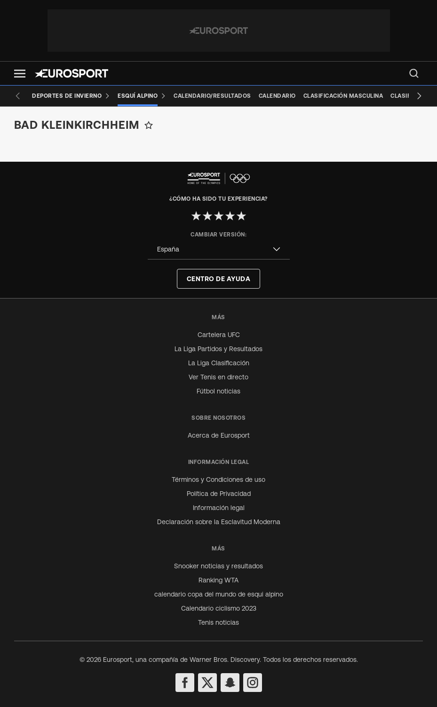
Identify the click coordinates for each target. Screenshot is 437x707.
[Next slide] (419, 96)
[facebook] (184, 682)
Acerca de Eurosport (219, 435)
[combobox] (219, 249)
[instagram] (252, 682)
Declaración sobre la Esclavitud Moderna (218, 522)
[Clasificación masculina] (343, 96)
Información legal (219, 507)
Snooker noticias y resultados (218, 566)
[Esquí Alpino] (142, 96)
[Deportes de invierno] (71, 96)
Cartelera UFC (219, 334)
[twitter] (207, 682)
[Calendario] (277, 96)
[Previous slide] (18, 96)
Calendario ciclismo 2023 (218, 608)
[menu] (414, 73)
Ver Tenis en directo (218, 377)
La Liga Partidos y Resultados (218, 349)
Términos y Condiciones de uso (218, 479)
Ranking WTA (218, 580)
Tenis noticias (218, 622)
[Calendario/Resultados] (212, 96)
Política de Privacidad (219, 493)
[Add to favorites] (148, 125)
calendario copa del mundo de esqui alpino (218, 594)
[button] (19, 74)
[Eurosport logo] (71, 73)
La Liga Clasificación (218, 363)
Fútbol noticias (218, 391)
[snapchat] (230, 682)
